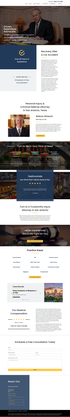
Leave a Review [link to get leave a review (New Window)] (16, 403)
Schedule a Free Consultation (22, 81)
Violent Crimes (53, 262)
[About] (30, 4)
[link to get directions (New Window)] (16, 390)
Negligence (25, 272)
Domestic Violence (53, 257)
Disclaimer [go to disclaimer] (25, 411)
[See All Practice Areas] (35, 277)
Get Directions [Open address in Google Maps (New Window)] (16, 401)
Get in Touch (19, 323)
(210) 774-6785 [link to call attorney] (58, 2)
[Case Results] (45, 4)
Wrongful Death (44, 272)
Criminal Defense (16, 257)
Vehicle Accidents (35, 267)
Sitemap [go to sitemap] (20, 411)
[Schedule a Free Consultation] (35, 241)
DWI (35, 257)
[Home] (26, 4)
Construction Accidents (53, 267)
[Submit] (35, 370)
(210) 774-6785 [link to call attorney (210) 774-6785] (11, 393)
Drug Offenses (16, 262)
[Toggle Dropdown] (41, 4)
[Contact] (60, 4)
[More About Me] (40, 136)
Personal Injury (16, 267)
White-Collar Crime (35, 262)
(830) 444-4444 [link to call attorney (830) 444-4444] (12, 395)
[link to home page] (14, 3)
